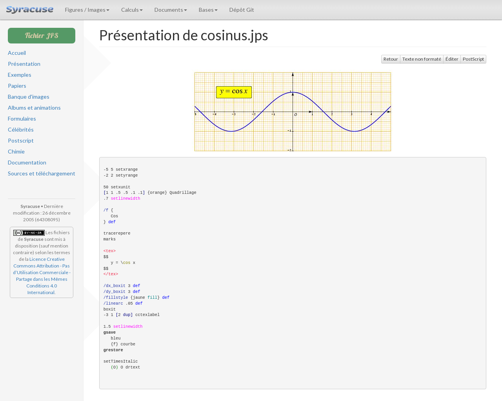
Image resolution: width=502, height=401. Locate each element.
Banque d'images (28, 96)
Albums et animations (34, 107)
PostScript (473, 59)
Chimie (16, 151)
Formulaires (22, 118)
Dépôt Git (241, 9)
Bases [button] (208, 9)
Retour (391, 59)
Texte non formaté (421, 59)
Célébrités (21, 129)
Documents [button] (171, 9)
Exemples (19, 74)
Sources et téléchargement (41, 173)
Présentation (24, 63)
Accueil (17, 52)
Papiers (17, 85)
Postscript (21, 140)
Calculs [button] (132, 9)
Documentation (27, 162)
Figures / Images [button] (87, 9)
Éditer (452, 59)
